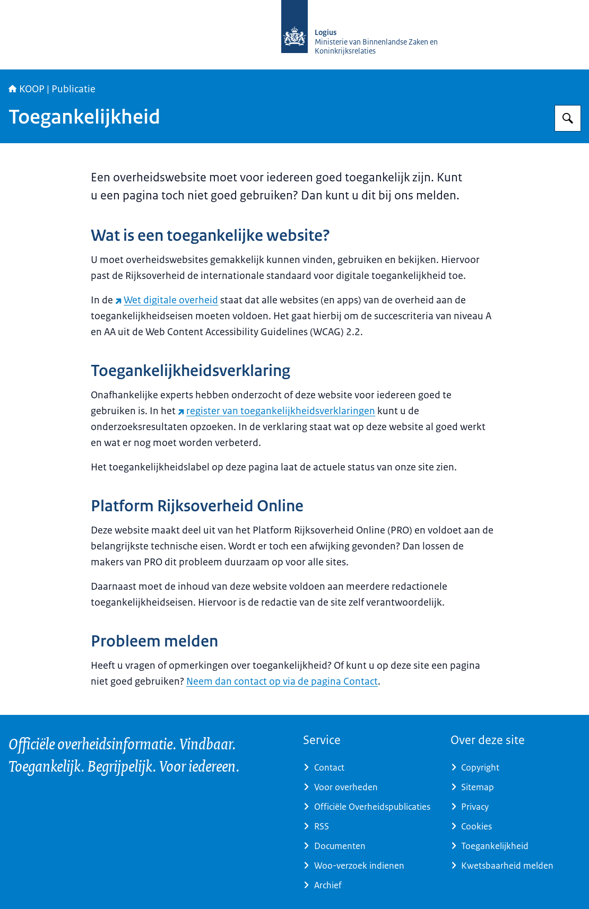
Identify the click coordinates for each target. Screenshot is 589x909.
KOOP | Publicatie (52, 89)
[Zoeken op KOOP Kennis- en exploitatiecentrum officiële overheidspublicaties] (568, 118)
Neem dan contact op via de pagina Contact (282, 681)
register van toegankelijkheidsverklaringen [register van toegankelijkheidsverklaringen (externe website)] (276, 411)
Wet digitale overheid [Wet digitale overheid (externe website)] (166, 300)
